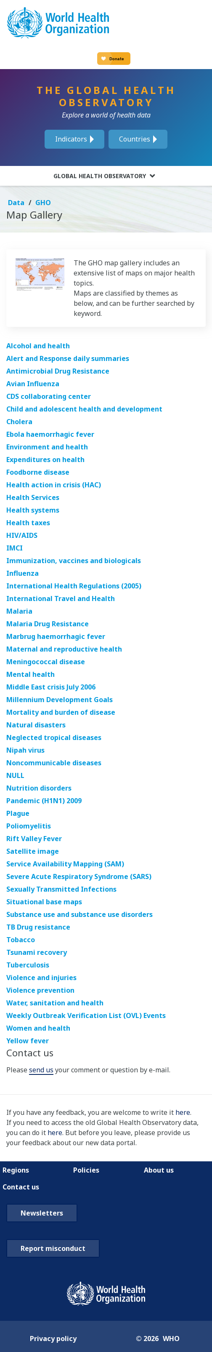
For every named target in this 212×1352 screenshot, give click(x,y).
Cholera (19, 421)
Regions (16, 1170)
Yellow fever (27, 1040)
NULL (15, 775)
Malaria (19, 611)
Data (17, 202)
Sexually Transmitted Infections (61, 889)
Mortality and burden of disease (60, 712)
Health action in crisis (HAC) (53, 484)
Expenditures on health (45, 459)
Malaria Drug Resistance (47, 623)
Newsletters (42, 1213)
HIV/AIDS (21, 535)
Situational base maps (44, 901)
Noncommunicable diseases (53, 762)
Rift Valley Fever (34, 838)
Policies (86, 1170)
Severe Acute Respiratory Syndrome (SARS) (78, 876)
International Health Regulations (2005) (73, 585)
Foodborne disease (37, 472)
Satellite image (32, 851)
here (182, 1112)
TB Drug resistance (38, 927)
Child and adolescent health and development (84, 409)
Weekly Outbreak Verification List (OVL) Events (86, 1015)
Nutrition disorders (39, 788)
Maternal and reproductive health (64, 649)
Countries (134, 139)
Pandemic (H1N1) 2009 (44, 800)
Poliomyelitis (28, 826)
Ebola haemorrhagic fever (50, 434)
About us (159, 1170)
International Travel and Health (60, 598)
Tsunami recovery (36, 952)
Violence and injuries (41, 977)
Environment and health (47, 447)
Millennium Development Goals (59, 699)
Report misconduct (53, 1248)
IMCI (14, 548)
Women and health (38, 1028)
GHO (43, 202)
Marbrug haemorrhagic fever (55, 636)
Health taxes (28, 522)
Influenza (22, 573)
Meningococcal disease (45, 661)
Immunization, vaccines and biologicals (73, 560)
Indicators (71, 139)
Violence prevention (40, 990)
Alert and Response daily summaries (67, 358)
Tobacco (20, 939)
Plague (17, 813)
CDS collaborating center (48, 396)
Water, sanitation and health (54, 1002)
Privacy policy (53, 1338)
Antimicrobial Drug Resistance (57, 371)
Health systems (32, 510)
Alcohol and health (38, 345)
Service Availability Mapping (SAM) (65, 863)
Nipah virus (25, 750)
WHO (171, 1338)
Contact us (21, 1187)
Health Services (32, 497)
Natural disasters (36, 724)
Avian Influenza (32, 383)
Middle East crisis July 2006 (50, 687)
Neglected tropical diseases (53, 737)
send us (41, 1069)
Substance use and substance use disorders (79, 914)
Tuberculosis (27, 965)
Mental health (30, 674)
